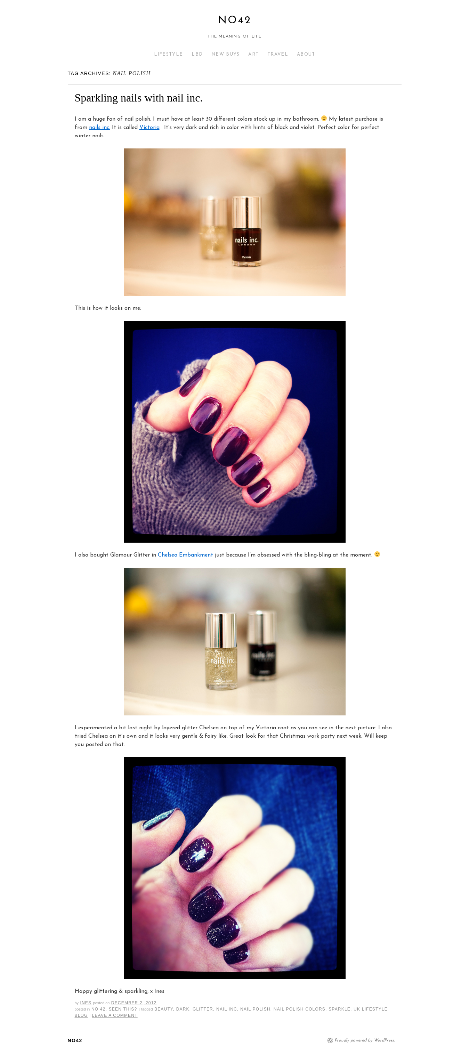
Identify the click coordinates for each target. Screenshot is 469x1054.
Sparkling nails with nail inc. (139, 97)
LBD (197, 54)
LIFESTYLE (168, 54)
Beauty (163, 1009)
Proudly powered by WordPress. (364, 1040)
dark (182, 1009)
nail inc (226, 1009)
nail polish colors (299, 1009)
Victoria (149, 127)
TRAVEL (277, 54)
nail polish (255, 1009)
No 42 (98, 1009)
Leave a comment (115, 1015)
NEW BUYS (225, 54)
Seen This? (123, 1009)
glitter (203, 1009)
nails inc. (99, 127)
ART (253, 54)
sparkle (339, 1009)
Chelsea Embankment (185, 555)
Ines (85, 1002)
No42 (234, 20)
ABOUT (306, 54)
